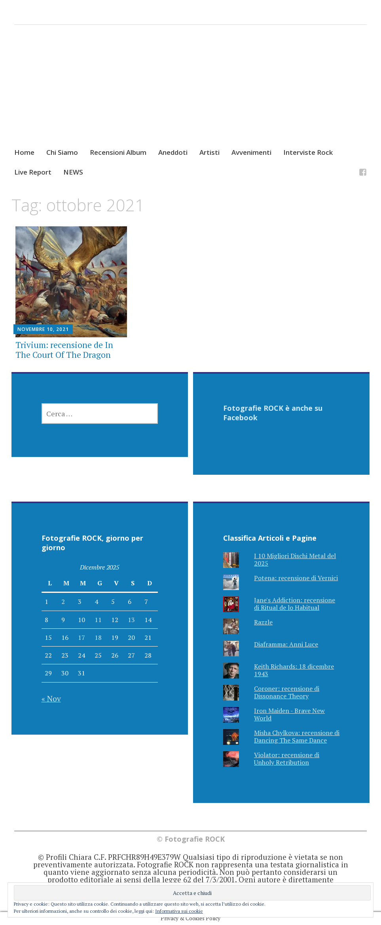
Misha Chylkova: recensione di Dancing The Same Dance (296, 736)
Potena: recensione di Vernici (296, 577)
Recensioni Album (118, 152)
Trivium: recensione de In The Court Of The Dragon (64, 349)
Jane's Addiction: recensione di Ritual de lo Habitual (294, 604)
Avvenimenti (251, 152)
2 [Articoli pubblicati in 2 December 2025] (63, 601)
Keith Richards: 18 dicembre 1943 (294, 670)
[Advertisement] (190, 93)
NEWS (73, 172)
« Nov (51, 698)
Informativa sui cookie (179, 911)
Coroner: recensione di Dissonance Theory (286, 692)
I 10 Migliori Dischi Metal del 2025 (295, 559)
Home (24, 152)
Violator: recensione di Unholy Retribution (286, 758)
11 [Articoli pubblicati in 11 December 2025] (98, 619)
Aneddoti (173, 152)
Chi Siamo (62, 152)
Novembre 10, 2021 (43, 329)
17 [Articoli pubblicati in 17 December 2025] (81, 637)
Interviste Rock (308, 152)
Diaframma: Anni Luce (286, 644)
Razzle (263, 622)
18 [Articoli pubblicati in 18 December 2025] (98, 637)
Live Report (32, 172)
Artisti (209, 152)
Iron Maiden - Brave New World (289, 714)
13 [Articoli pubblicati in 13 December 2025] (131, 619)
